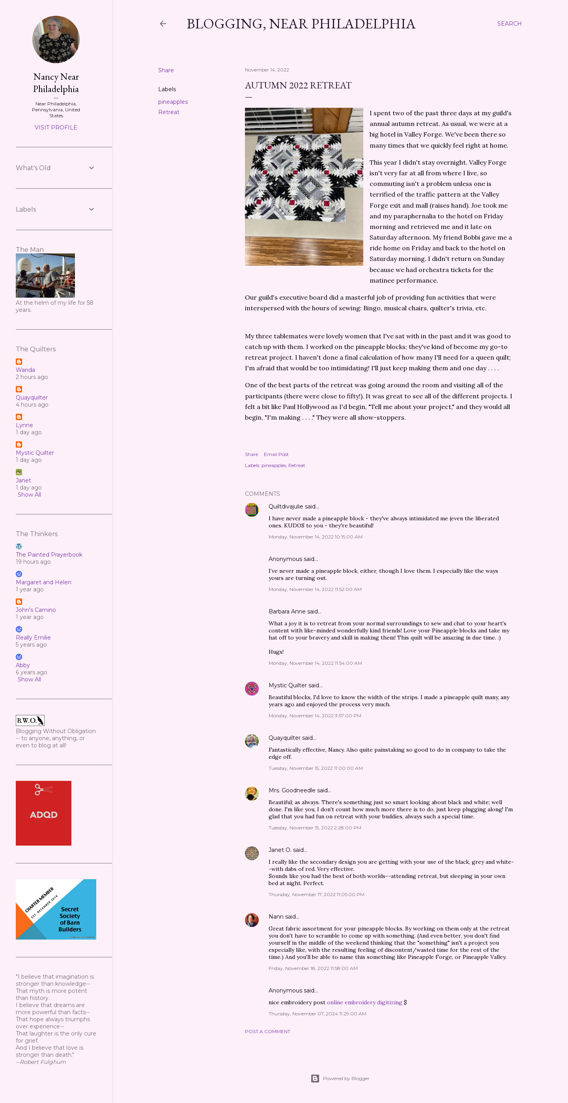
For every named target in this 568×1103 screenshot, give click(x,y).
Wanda (25, 369)
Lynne (24, 425)
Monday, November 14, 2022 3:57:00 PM (315, 715)
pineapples (173, 101)
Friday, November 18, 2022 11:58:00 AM (313, 968)
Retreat (168, 112)
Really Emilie (33, 637)
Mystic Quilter (288, 685)
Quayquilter (285, 737)
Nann (276, 916)
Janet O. (280, 850)
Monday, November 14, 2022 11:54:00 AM (315, 663)
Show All (29, 494)
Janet (23, 480)
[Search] (509, 23)
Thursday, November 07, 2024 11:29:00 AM (317, 1014)
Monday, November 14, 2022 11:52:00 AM (315, 589)
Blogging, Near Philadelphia (301, 23)
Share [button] (166, 70)
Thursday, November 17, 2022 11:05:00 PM (316, 894)
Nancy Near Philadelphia (56, 82)
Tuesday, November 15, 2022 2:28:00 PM (315, 828)
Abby (23, 665)
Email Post (276, 454)
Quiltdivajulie (286, 506)
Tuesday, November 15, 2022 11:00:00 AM (316, 768)
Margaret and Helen (43, 582)
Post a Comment (267, 1031)
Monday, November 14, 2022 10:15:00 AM (315, 537)
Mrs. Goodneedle (292, 790)
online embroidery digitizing (365, 1002)
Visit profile (56, 127)
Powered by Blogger (340, 1078)
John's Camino (36, 609)
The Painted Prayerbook (49, 554)
